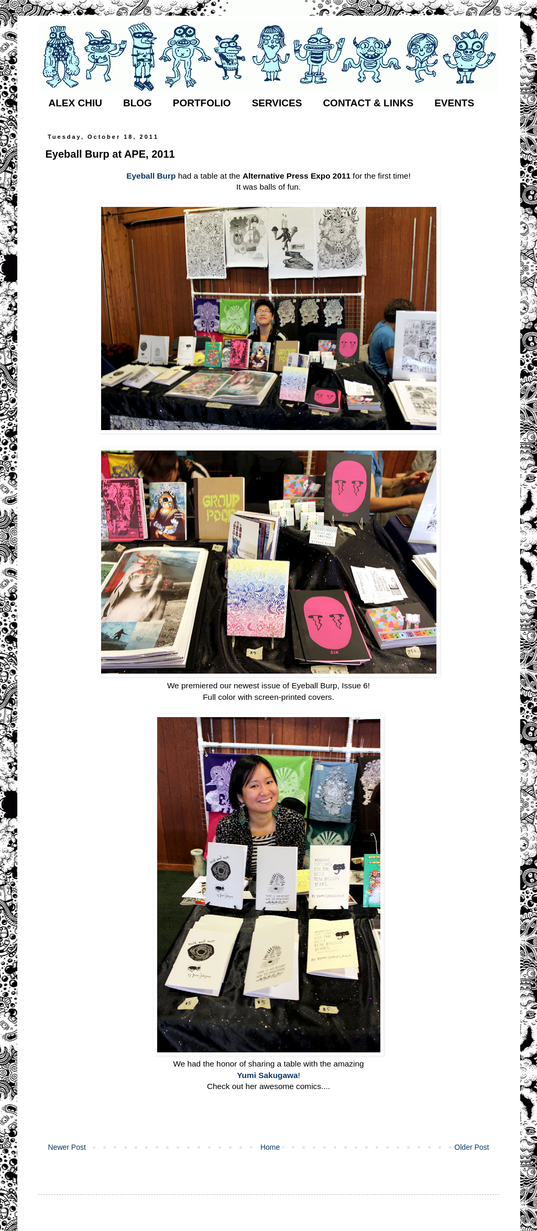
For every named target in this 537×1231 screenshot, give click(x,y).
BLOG (137, 102)
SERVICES (277, 102)
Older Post (471, 1147)
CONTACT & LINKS (368, 102)
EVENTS (454, 102)
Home (270, 1147)
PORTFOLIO (202, 102)
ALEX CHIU (75, 102)
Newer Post (67, 1147)
